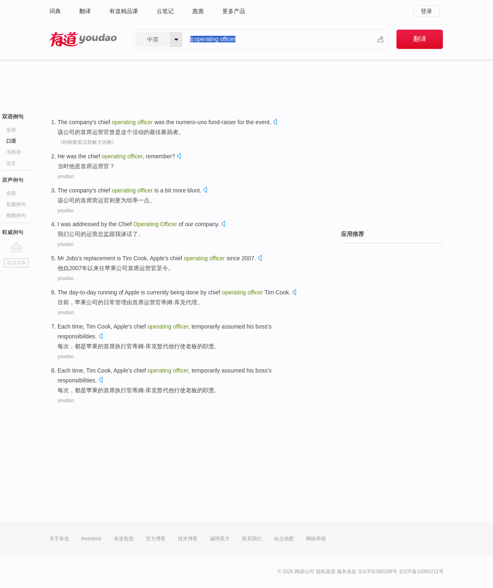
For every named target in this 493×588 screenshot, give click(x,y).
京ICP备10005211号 (421, 571)
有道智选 (124, 539)
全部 (11, 130)
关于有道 (59, 539)
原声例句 (12, 180)
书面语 (13, 152)
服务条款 (347, 571)
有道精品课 (123, 11)
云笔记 (165, 11)
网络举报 (316, 539)
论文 (11, 163)
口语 (11, 141)
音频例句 (16, 204)
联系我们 (252, 539)
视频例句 (16, 215)
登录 (426, 11)
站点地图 (284, 539)
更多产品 (233, 11)
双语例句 (12, 116)
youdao (66, 176)
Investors (91, 539)
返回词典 (16, 263)
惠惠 (198, 11)
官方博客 (156, 539)
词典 (55, 11)
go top (17, 247)
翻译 (85, 11)
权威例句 (12, 232)
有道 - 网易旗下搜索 (83, 39)
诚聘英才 (220, 539)
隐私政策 (326, 571)
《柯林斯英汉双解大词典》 (87, 142)
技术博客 (188, 539)
